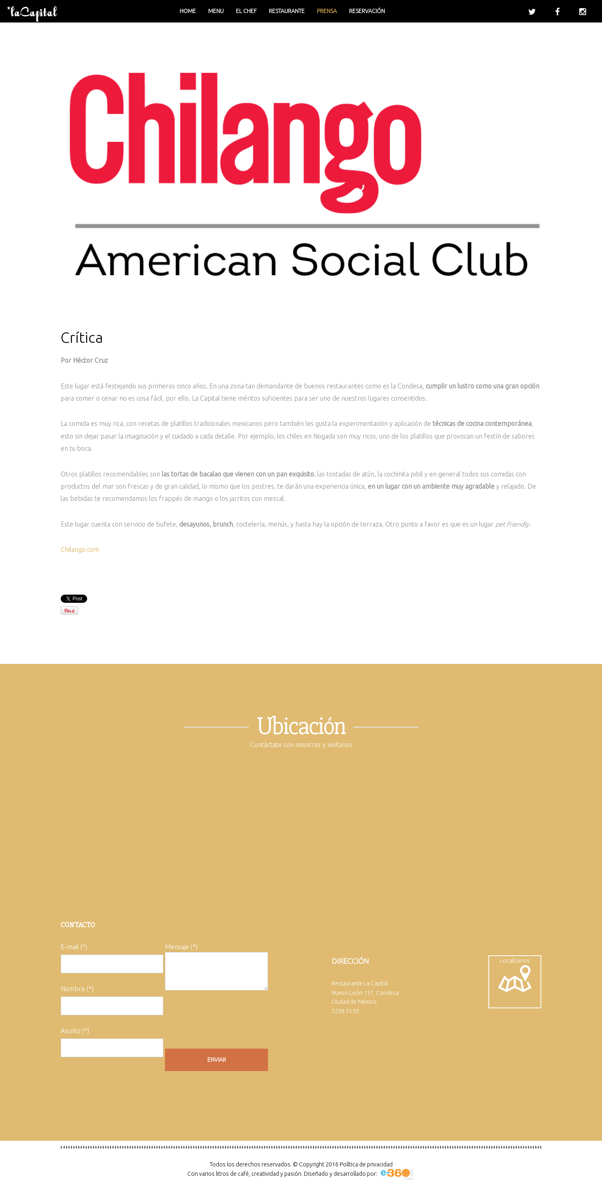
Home (188, 11)
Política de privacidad (366, 1164)
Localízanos (515, 974)
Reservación (367, 11)
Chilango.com (80, 549)
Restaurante (287, 11)
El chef (246, 11)
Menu (216, 11)
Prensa (327, 11)
